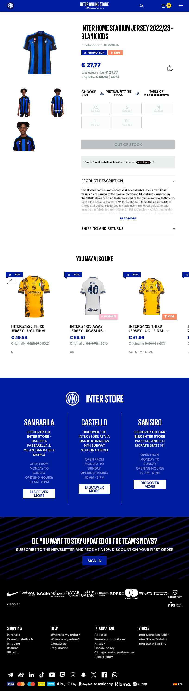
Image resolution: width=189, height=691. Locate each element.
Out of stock (128, 144)
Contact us (58, 644)
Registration (60, 648)
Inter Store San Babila (153, 635)
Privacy (99, 644)
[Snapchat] (83, 674)
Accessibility (103, 657)
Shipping (13, 644)
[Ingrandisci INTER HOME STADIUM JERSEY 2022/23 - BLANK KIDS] (40, 52)
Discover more (39, 493)
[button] (177, 684)
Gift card (13, 652)
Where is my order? (65, 635)
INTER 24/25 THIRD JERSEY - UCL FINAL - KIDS (147, 328)
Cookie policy (104, 648)
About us (100, 635)
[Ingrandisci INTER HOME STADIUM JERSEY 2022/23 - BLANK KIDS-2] (57, 102)
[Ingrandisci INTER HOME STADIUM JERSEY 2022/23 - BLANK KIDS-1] (23, 102)
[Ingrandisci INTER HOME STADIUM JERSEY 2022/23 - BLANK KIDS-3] (23, 136)
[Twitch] (62, 674)
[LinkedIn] (31, 674)
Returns (12, 648)
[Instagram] (72, 674)
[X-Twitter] (93, 674)
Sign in (94, 560)
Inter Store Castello (152, 639)
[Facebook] (104, 674)
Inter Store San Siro (152, 644)
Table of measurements (156, 93)
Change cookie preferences (114, 652)
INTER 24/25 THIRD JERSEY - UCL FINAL (28, 328)
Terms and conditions (109, 639)
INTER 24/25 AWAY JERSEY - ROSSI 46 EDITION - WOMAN (86, 328)
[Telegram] (10, 674)
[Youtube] (52, 674)
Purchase (13, 635)
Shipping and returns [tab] (102, 228)
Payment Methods (20, 639)
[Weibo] (20, 674)
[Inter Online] (10, 6)
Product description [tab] (102, 181)
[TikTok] (41, 674)
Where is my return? (65, 639)
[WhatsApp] (114, 674)
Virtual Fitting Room (118, 93)
